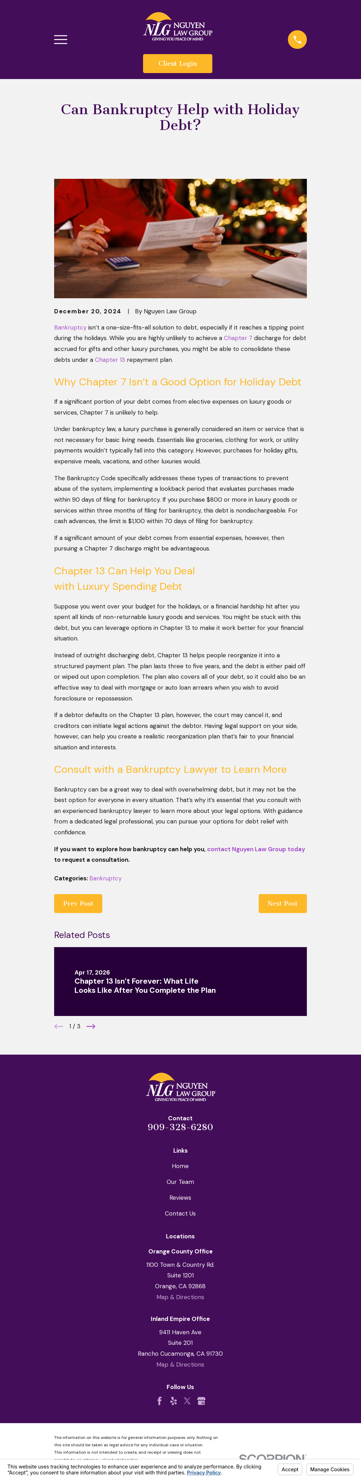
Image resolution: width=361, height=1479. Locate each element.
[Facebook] (159, 1401)
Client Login (178, 63)
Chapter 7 (238, 338)
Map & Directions (180, 1297)
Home (180, 1166)
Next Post (282, 903)
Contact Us (180, 1213)
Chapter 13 (110, 360)
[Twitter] (187, 1401)
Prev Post (78, 903)
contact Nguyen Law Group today (256, 849)
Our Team (180, 1182)
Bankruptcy (70, 327)
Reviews (180, 1197)
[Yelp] (173, 1401)
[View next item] (91, 1026)
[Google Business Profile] (201, 1401)
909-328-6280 (180, 1127)
